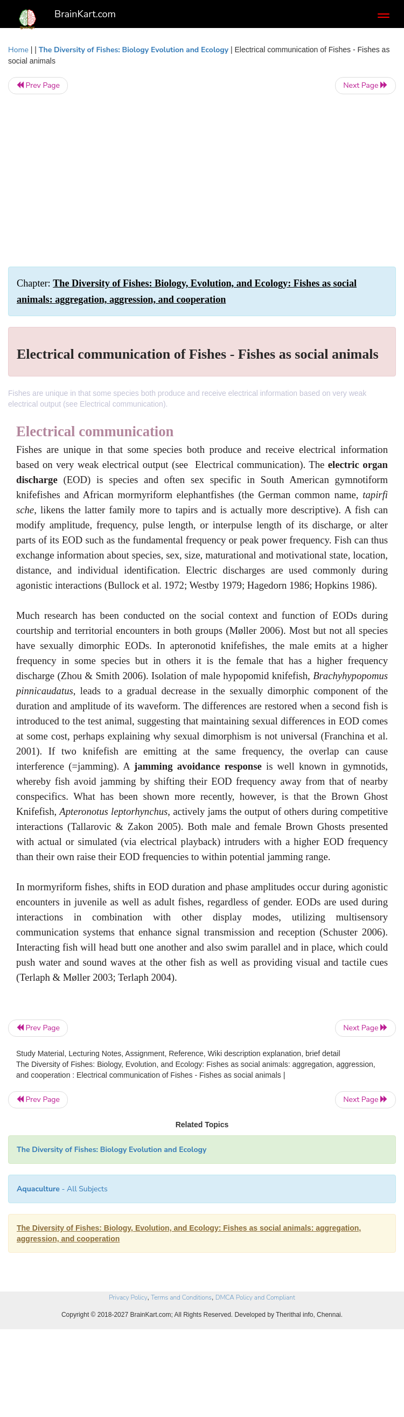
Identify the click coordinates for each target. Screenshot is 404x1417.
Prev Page (38, 85)
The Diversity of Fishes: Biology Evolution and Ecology (135, 50)
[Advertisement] (202, 180)
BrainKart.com (85, 14)
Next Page (365, 85)
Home (18, 50)
